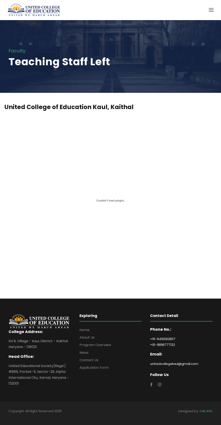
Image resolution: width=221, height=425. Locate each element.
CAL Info (206, 411)
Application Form (94, 367)
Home (84, 329)
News (83, 352)
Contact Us (89, 360)
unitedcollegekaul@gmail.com (174, 363)
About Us (87, 337)
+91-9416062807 (162, 339)
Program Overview (95, 344)
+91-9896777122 (162, 344)
